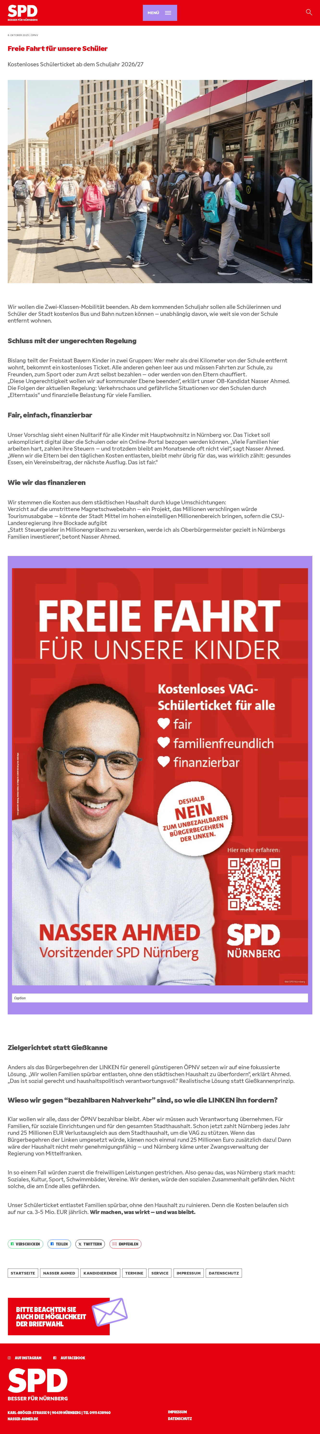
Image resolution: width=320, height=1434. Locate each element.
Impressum (189, 1273)
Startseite (23, 1273)
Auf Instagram (24, 1357)
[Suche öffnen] (309, 13)
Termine (134, 1273)
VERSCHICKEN (25, 1244)
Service (159, 1273)
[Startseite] (56, 13)
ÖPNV (34, 35)
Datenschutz (224, 1273)
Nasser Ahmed (59, 1273)
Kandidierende (100, 1273)
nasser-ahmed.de (23, 1418)
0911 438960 (100, 1412)
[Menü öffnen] (160, 13)
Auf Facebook (69, 1357)
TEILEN (59, 1244)
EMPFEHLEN (126, 1244)
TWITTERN (90, 1244)
